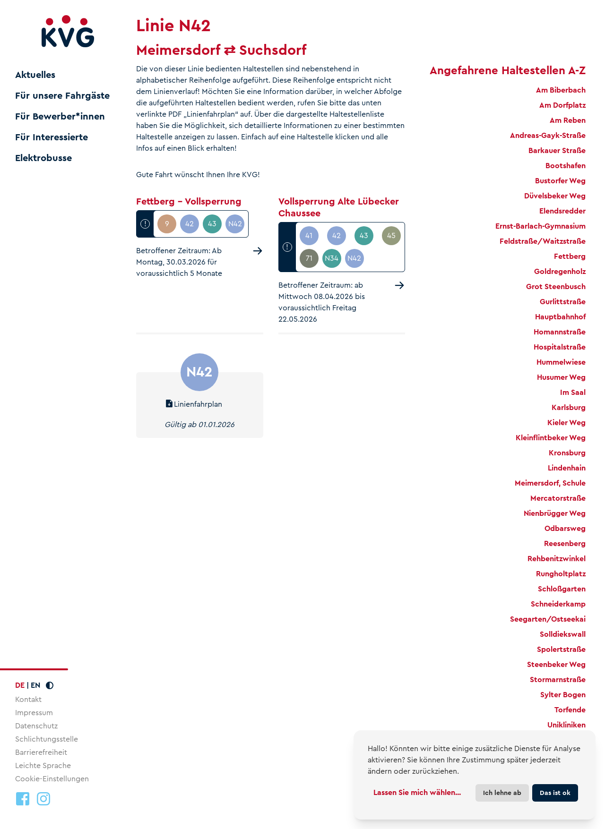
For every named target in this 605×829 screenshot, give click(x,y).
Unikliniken (566, 724)
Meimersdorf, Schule (550, 483)
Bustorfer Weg (560, 180)
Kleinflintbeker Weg (551, 437)
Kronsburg (567, 452)
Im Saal (573, 392)
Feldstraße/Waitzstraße (543, 241)
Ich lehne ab (502, 792)
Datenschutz (36, 725)
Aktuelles (35, 75)
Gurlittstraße (563, 301)
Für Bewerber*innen (60, 116)
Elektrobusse (43, 158)
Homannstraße (560, 331)
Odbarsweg (565, 528)
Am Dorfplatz (562, 105)
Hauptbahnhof (560, 316)
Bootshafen (565, 165)
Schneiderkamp (558, 603)
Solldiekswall (563, 634)
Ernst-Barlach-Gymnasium (540, 226)
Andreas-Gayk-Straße (548, 135)
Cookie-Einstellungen (52, 779)
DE (20, 685)
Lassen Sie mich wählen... (417, 792)
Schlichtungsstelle (46, 739)
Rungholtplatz (561, 573)
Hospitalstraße (560, 347)
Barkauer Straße (557, 150)
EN (35, 685)
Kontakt (28, 699)
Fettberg (570, 256)
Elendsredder (562, 210)
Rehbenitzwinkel (556, 558)
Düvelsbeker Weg (555, 195)
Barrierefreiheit (41, 752)
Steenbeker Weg (556, 664)
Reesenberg (565, 543)
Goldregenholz (560, 271)
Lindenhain (567, 467)
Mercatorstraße (558, 498)
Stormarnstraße (558, 679)
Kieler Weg (566, 422)
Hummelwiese (561, 362)
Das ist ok (555, 792)
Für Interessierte (51, 137)
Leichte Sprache (43, 765)
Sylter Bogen (563, 694)
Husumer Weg (561, 377)
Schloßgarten (562, 588)
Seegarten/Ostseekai (548, 619)
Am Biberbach (561, 90)
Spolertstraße (561, 649)
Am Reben (568, 120)
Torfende (570, 709)
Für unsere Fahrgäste (62, 96)
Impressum (34, 712)
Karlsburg (569, 407)
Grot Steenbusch (556, 286)
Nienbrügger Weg (555, 513)
